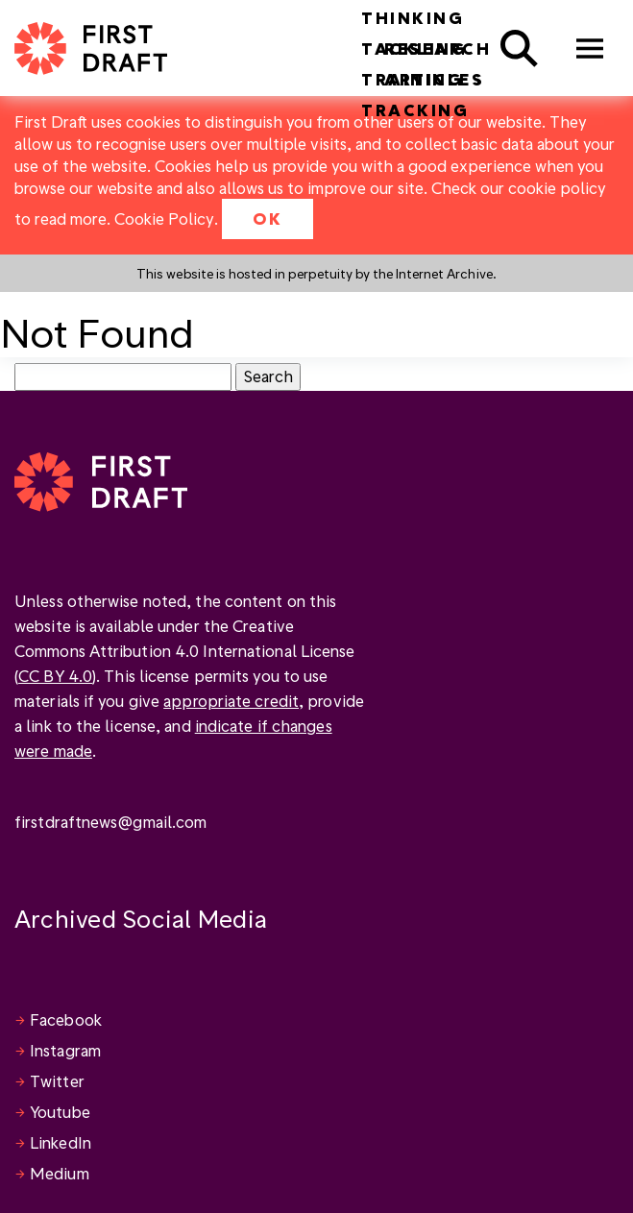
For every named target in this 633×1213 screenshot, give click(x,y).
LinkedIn (60, 1142)
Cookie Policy (164, 218)
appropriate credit (231, 700)
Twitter (57, 1081)
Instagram (65, 1050)
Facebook (66, 1019)
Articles (434, 79)
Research (437, 48)
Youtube (60, 1112)
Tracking (415, 110)
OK (267, 218)
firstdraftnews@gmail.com (110, 822)
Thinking (412, 18)
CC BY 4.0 (55, 676)
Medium (59, 1173)
